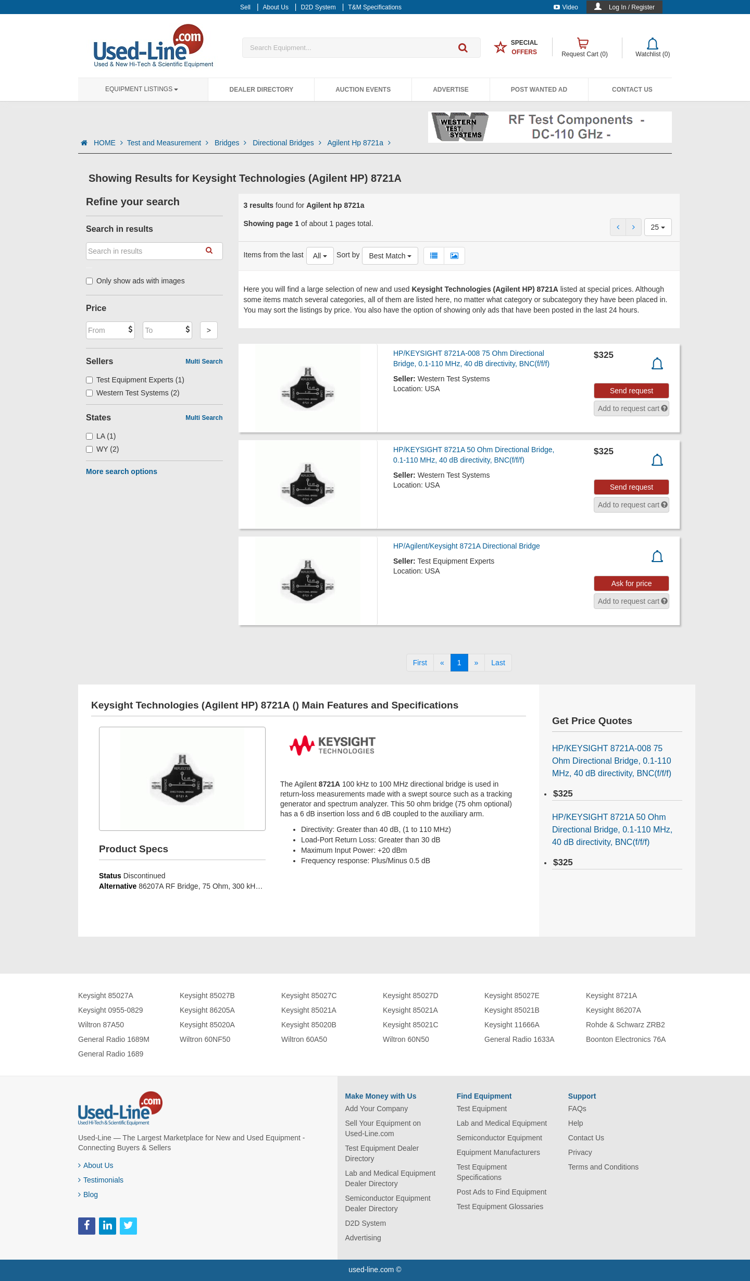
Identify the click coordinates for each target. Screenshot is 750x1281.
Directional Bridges (288, 143)
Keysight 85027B (207, 995)
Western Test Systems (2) (133, 393)
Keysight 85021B (512, 1010)
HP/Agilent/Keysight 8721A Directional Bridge (466, 546)
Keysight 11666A (512, 1025)
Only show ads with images (135, 281)
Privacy (580, 1152)
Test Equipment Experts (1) (135, 380)
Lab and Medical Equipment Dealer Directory (390, 1178)
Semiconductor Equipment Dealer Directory (388, 1203)
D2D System (365, 1223)
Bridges (231, 143)
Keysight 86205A (207, 1010)
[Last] (497, 662)
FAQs (577, 1108)
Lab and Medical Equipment (502, 1123)
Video (566, 7)
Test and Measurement (168, 143)
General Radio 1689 (110, 1054)
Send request (631, 391)
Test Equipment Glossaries (500, 1206)
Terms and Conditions (603, 1167)
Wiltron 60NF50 (205, 1039)
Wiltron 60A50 (304, 1039)
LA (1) (101, 436)
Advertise (451, 89)
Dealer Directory (261, 89)
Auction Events (363, 89)
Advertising (363, 1238)
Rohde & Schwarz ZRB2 (625, 1025)
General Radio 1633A (519, 1039)
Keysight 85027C (309, 995)
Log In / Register (632, 7)
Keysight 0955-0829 (110, 1010)
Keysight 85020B (308, 1025)
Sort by (347, 255)
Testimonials (100, 1180)
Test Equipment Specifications (482, 1172)
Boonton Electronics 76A (626, 1039)
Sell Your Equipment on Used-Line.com (383, 1128)
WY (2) (102, 449)
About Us (96, 1165)
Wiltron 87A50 (101, 1025)
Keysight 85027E (512, 995)
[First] (420, 662)
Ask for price (631, 583)
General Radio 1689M (113, 1039)
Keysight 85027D (411, 995)
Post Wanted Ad (539, 89)
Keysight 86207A (613, 1010)
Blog (88, 1194)
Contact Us (632, 89)
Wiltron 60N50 (406, 1039)
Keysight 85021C (411, 1025)
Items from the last (274, 255)
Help (575, 1123)
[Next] (476, 662)
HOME (108, 143)
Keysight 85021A (308, 1010)
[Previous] (442, 662)
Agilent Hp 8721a (359, 143)
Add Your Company (376, 1108)
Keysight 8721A (611, 995)
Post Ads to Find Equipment (502, 1192)
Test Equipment (482, 1108)
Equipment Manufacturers (498, 1152)
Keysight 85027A (105, 995)
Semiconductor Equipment (499, 1138)
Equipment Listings (141, 89)
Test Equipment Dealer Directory (382, 1153)
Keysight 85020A (207, 1025)
